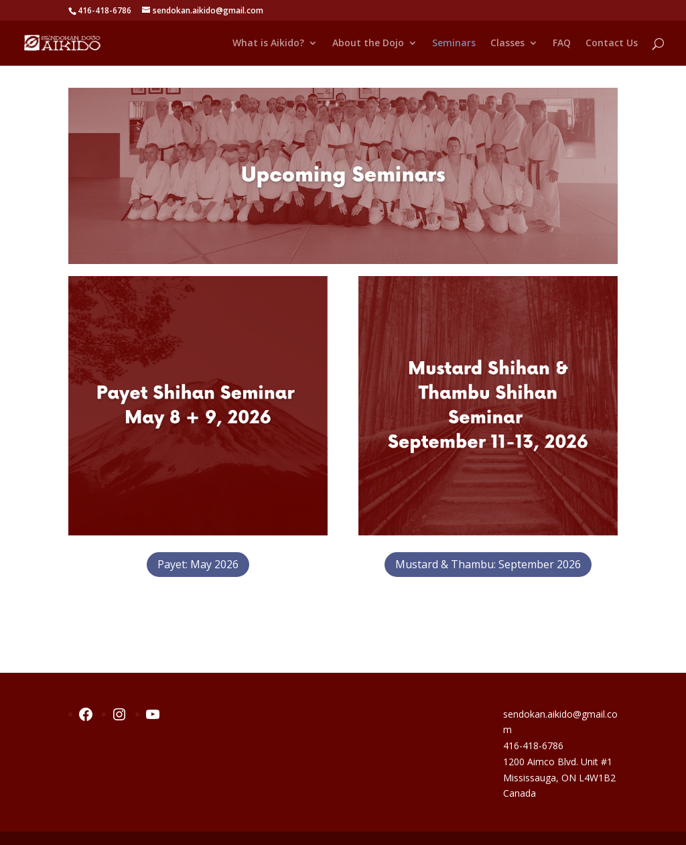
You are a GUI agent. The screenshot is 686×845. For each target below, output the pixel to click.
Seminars (454, 43)
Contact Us (612, 43)
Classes (507, 43)
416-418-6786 (533, 745)
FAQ (562, 43)
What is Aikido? (268, 43)
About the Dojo (368, 43)
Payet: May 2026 (197, 564)
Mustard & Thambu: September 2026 (488, 564)
